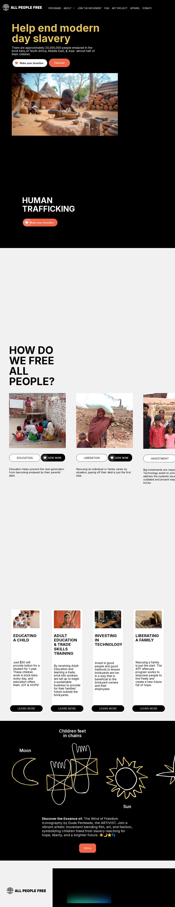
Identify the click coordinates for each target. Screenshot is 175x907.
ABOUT (68, 8)
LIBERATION (92, 458)
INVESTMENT (160, 458)
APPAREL (135, 8)
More (87, 848)
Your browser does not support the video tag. (87, 291)
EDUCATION (25, 458)
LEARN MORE (26, 708)
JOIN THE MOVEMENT (89, 8)
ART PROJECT (120, 8)
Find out (59, 62)
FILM (106, 8)
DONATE (147, 8)
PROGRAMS (54, 8)
